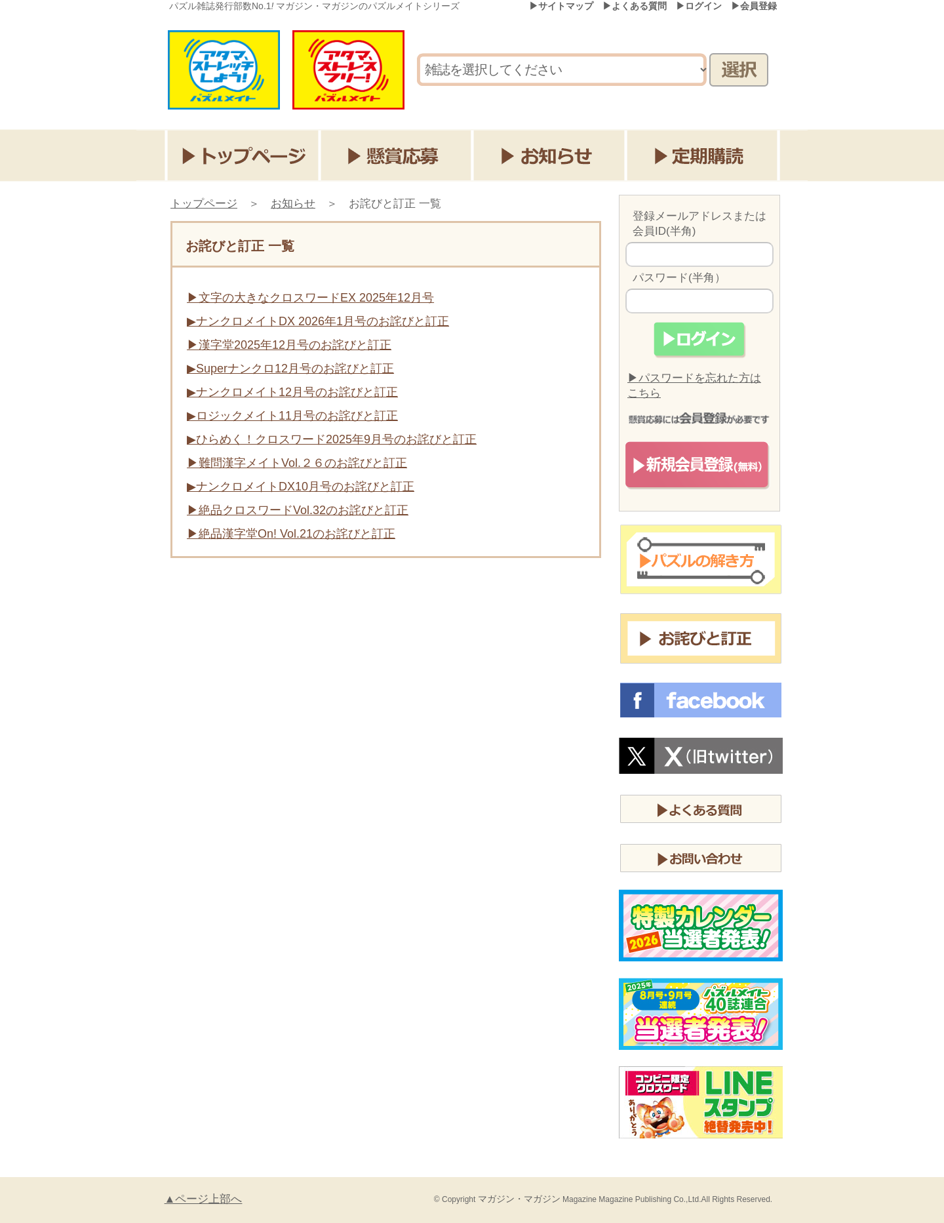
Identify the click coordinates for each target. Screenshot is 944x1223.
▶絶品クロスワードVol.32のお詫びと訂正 (297, 510)
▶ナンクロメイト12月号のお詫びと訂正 (292, 392)
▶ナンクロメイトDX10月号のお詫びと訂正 (300, 486)
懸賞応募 (397, 155)
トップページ (243, 155)
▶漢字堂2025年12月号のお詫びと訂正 (289, 344)
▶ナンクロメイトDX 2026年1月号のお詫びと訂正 (318, 321)
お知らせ (551, 155)
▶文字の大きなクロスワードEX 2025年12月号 (310, 297)
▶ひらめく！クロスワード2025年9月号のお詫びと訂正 (332, 439)
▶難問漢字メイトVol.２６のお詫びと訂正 (297, 463)
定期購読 (705, 155)
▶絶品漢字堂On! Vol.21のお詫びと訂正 (291, 533)
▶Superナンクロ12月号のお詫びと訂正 (290, 368)
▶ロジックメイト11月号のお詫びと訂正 (292, 415)
